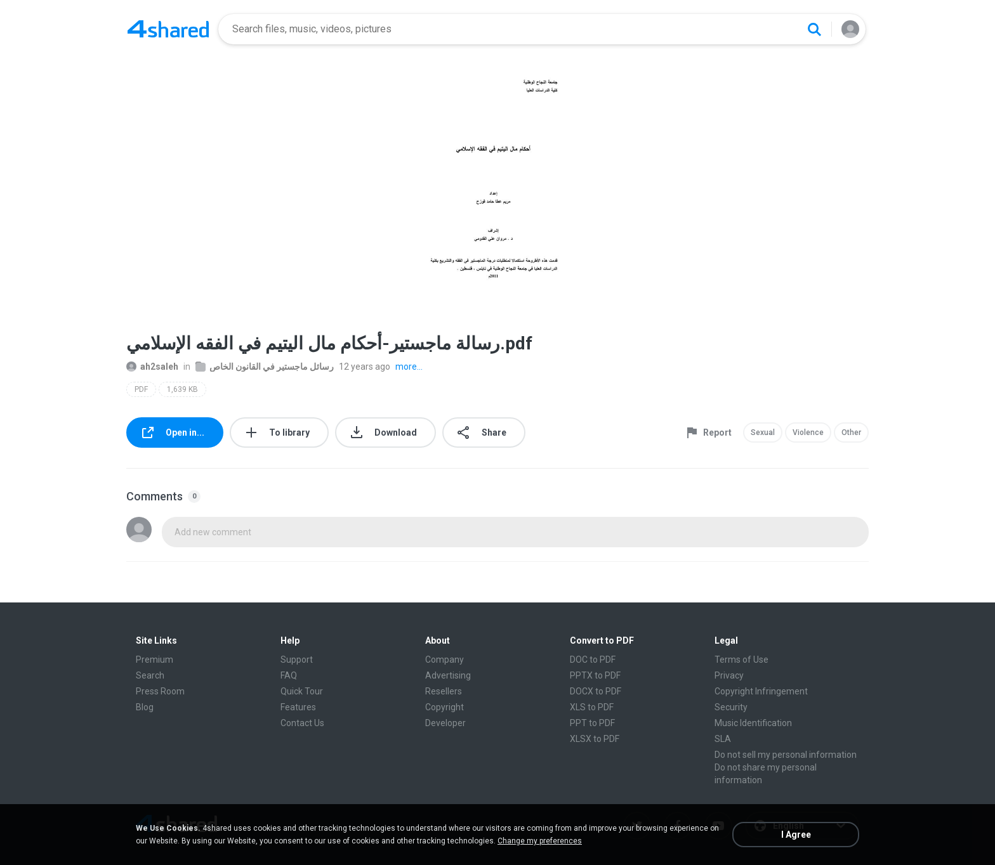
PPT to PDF (592, 723)
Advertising (448, 675)
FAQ (288, 675)
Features (298, 707)
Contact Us (302, 723)
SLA (723, 739)
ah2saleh (152, 366)
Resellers (443, 691)
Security (731, 707)
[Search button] (814, 29)
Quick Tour (301, 691)
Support (296, 659)
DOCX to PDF (595, 691)
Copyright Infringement (761, 691)
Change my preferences (540, 840)
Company (444, 659)
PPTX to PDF (595, 675)
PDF (141, 389)
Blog (145, 707)
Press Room (160, 691)
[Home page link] (168, 29)
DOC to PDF (593, 659)
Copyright (444, 707)
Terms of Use (741, 659)
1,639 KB (182, 389)
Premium (154, 659)
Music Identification (753, 723)
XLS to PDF (592, 707)
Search (150, 675)
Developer (445, 723)
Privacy (729, 675)
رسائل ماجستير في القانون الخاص (264, 366)
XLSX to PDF (594, 739)
